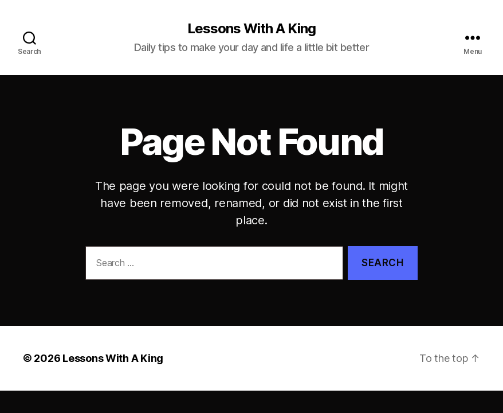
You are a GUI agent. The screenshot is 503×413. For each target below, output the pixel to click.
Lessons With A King (251, 29)
